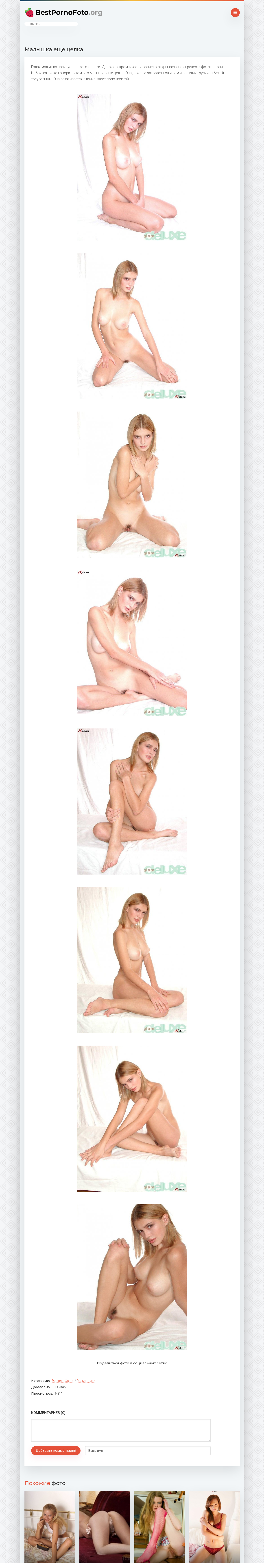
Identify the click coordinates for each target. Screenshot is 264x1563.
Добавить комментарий (56, 1450)
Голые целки (86, 1381)
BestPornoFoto (69, 12)
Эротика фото (62, 1381)
